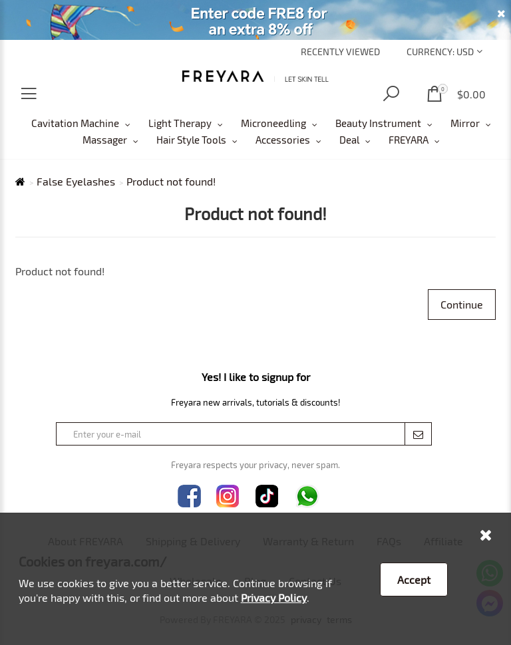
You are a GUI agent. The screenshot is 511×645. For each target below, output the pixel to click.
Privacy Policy (274, 597)
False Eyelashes (76, 181)
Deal (349, 140)
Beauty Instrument (378, 123)
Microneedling (273, 123)
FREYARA (408, 140)
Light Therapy (180, 123)
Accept (413, 579)
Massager (105, 140)
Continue (461, 304)
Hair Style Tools (191, 140)
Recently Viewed (340, 51)
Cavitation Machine (75, 123)
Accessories (283, 140)
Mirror (465, 123)
